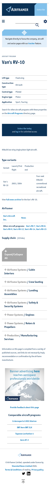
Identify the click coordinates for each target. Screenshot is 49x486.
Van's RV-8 (40, 226)
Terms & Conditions (13, 469)
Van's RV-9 (7, 229)
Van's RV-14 (30, 229)
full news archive (13, 199)
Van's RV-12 (18, 229)
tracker (31, 43)
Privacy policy (37, 469)
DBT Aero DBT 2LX (24, 427)
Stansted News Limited (22, 466)
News (23, 218)
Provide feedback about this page (24, 407)
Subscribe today (24, 128)
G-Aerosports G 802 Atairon (24, 421)
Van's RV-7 (30, 226)
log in (18, 131)
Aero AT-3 (24, 440)
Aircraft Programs (15, 113)
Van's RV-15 (41, 229)
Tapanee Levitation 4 (24, 433)
